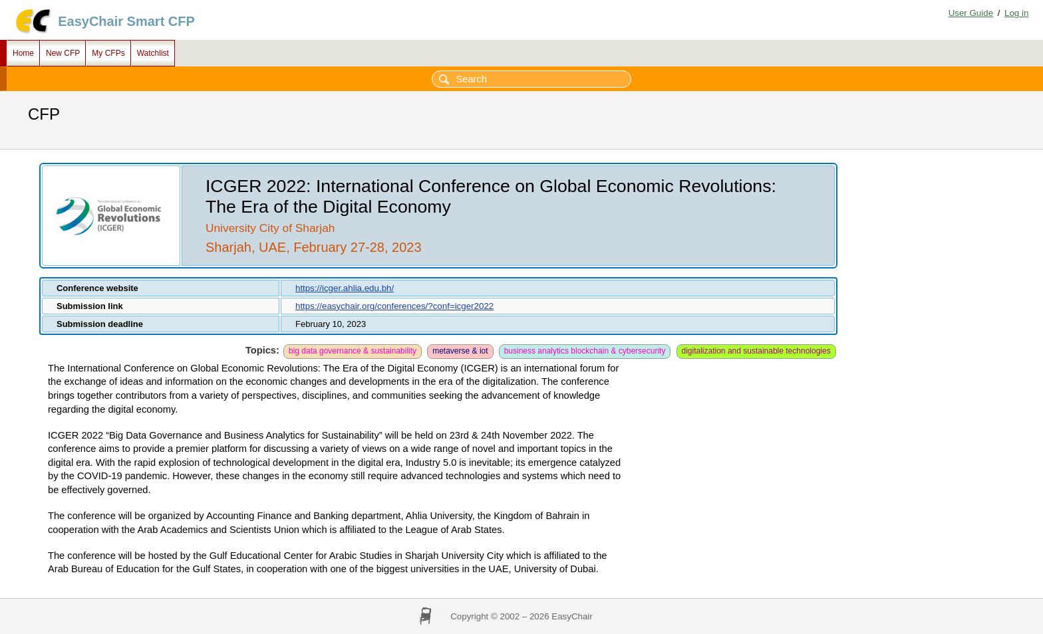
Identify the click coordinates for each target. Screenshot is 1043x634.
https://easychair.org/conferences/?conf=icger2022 (394, 306)
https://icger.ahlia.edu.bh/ (344, 288)
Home (23, 53)
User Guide (971, 13)
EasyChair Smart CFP (126, 21)
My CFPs (108, 53)
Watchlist (153, 53)
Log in (1016, 13)
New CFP (63, 53)
